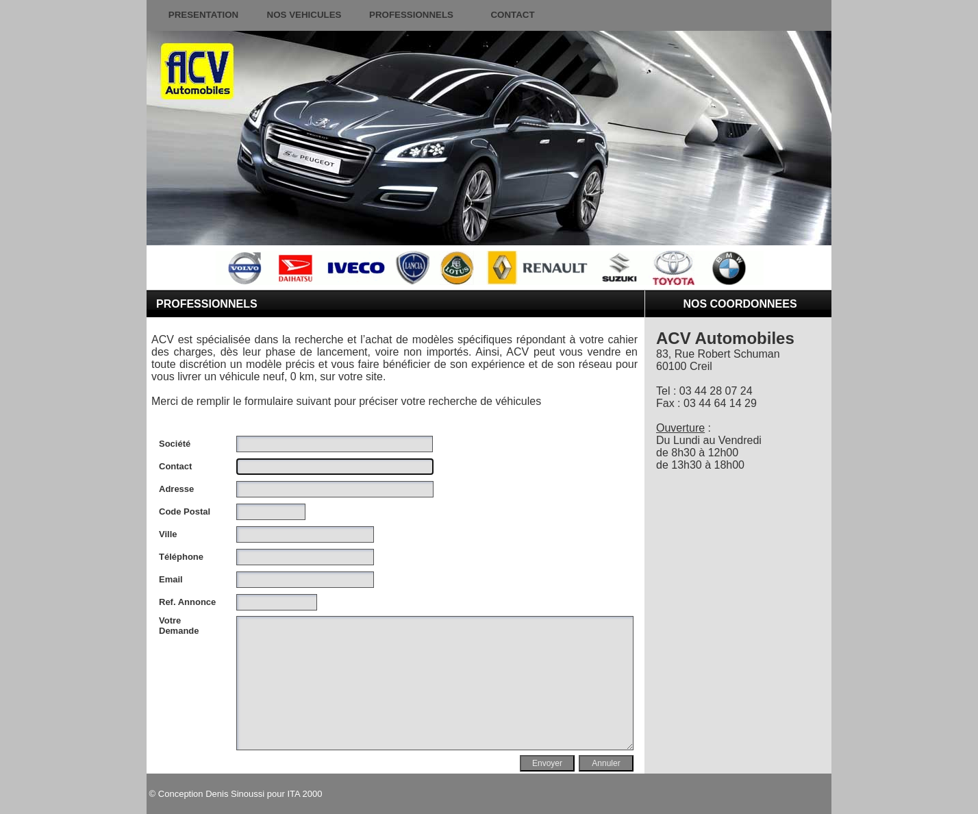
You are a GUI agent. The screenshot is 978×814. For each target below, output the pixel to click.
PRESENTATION (203, 15)
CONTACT (512, 15)
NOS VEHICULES (304, 15)
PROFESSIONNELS (411, 15)
